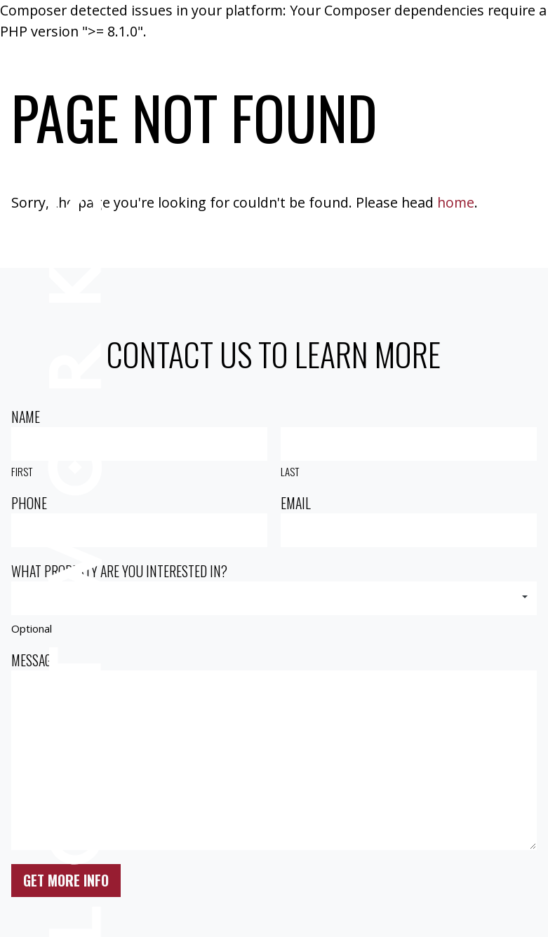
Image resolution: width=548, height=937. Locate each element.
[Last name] (408, 444)
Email (296, 503)
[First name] (139, 444)
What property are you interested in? (119, 571)
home (455, 202)
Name (25, 417)
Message (34, 660)
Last (290, 471)
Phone (29, 503)
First (21, 471)
